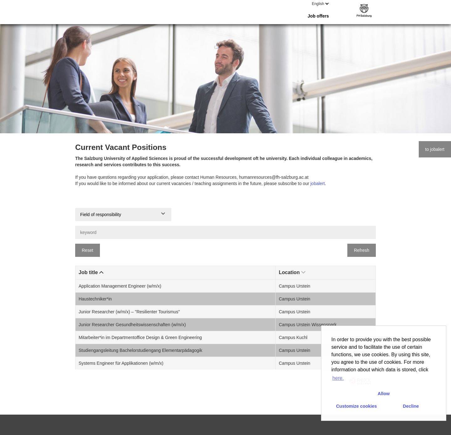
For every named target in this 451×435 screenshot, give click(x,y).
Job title (91, 272)
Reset (87, 250)
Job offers (318, 16)
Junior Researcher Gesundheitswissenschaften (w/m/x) (132, 324)
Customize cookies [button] (356, 406)
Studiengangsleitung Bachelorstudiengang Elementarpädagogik (140, 350)
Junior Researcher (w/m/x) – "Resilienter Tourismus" (129, 311)
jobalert (317, 183)
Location (292, 272)
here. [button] (338, 378)
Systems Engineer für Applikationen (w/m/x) (121, 363)
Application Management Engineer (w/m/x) (120, 286)
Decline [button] (411, 406)
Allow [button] (384, 393)
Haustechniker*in (95, 298)
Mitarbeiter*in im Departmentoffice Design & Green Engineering (140, 337)
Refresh (361, 250)
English (320, 4)
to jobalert (434, 149)
